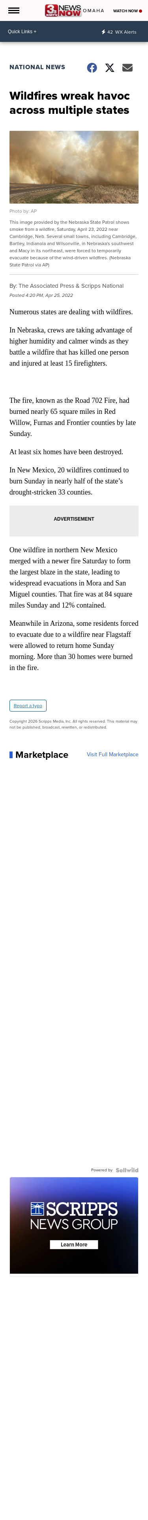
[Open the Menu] (13, 10)
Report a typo (28, 705)
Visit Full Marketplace (113, 754)
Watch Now (127, 11)
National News (37, 67)
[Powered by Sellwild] (127, 1170)
